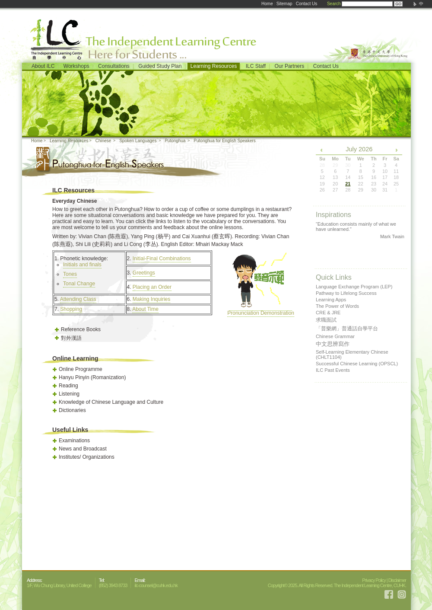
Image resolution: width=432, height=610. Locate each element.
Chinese (103, 140)
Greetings (144, 273)
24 (385, 183)
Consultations (114, 66)
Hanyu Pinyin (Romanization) (92, 377)
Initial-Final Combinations (162, 258)
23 (373, 183)
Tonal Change (79, 284)
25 (396, 183)
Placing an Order (152, 287)
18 (396, 177)
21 (347, 183)
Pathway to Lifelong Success (346, 293)
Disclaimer (397, 580)
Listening (69, 394)
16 (373, 177)
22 (360, 183)
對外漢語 (71, 338)
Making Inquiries (151, 299)
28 (347, 189)
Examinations (74, 441)
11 (396, 171)
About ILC (43, 66)
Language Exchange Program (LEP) (354, 286)
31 (385, 189)
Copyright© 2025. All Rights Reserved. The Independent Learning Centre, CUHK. (337, 585)
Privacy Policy (373, 580)
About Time (145, 309)
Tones (70, 274)
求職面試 (326, 320)
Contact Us (306, 3)
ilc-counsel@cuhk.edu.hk (155, 585)
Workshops (76, 66)
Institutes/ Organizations (86, 457)
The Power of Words (337, 306)
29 (360, 189)
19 (322, 183)
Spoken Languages (137, 140)
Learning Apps (331, 299)
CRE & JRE (328, 312)
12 (322, 177)
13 (335, 177)
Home (267, 3)
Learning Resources (214, 66)
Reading (68, 386)
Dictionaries (72, 410)
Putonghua (175, 140)
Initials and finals (82, 265)
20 (335, 183)
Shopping (71, 309)
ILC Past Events (333, 370)
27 (335, 189)
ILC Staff (256, 66)
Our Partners (290, 66)
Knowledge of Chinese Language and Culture (111, 402)
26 (322, 189)
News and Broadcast (83, 449)
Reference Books (81, 329)
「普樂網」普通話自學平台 (347, 329)
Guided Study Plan (159, 66)
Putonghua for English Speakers (224, 140)
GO (398, 4)
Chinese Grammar (335, 336)
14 (347, 177)
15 (360, 177)
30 (373, 189)
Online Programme (80, 369)
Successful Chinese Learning (357, 363)
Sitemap (284, 3)
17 (385, 177)
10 (385, 171)
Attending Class (78, 299)
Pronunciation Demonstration (260, 310)
